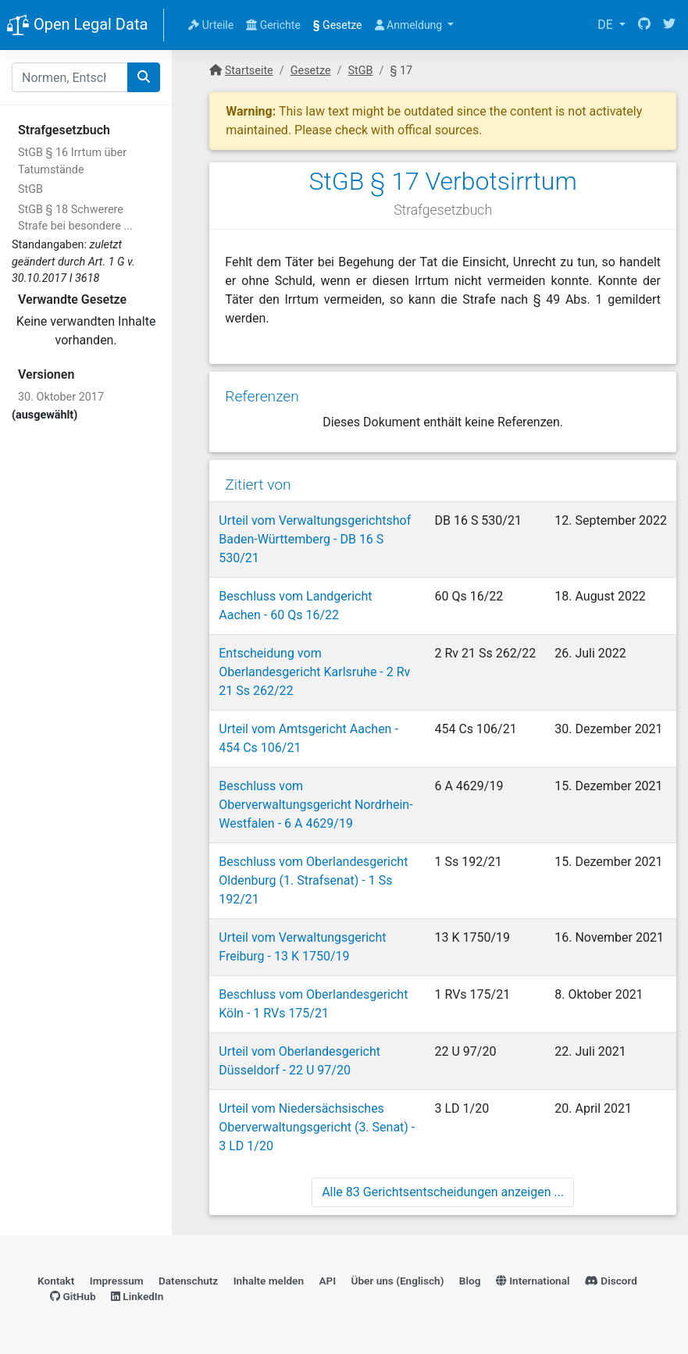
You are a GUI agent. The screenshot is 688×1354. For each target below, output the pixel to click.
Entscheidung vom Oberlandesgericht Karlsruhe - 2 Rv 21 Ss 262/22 (314, 672)
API (327, 1280)
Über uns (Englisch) (397, 1280)
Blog (470, 1280)
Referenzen (262, 396)
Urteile (210, 25)
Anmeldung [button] (410, 25)
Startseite (249, 70)
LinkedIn (137, 1296)
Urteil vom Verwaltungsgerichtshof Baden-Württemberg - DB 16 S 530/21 (315, 539)
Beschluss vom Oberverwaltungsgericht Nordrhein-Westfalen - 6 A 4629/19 (315, 805)
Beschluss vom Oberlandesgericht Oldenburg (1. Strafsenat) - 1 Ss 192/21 (313, 880)
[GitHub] (644, 25)
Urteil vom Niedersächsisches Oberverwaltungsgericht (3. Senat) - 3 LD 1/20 (317, 1127)
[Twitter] (669, 25)
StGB (30, 189)
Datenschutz (188, 1280)
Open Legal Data (77, 25)
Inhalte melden (268, 1280)
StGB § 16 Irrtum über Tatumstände (72, 161)
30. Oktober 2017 (61, 397)
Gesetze (337, 25)
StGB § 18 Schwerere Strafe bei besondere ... (75, 218)
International (533, 1280)
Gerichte (273, 25)
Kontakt (55, 1280)
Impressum (117, 1280)
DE (606, 24)
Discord (611, 1280)
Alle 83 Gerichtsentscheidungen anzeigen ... (443, 1192)
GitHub (73, 1296)
